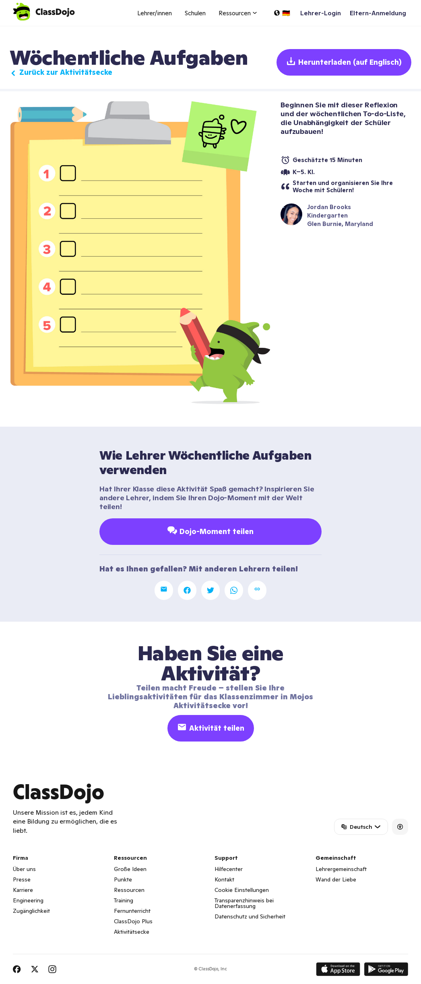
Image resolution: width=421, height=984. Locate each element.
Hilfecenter (229, 869)
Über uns (24, 869)
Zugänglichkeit (31, 910)
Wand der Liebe (336, 879)
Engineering (28, 900)
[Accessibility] (400, 827)
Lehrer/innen (154, 13)
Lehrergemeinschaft (341, 869)
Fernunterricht (132, 910)
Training (123, 900)
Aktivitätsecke (131, 931)
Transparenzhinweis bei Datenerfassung (244, 903)
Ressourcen (129, 890)
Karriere (23, 890)
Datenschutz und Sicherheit (250, 916)
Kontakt (224, 879)
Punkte (123, 879)
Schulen (195, 13)
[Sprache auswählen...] (281, 13)
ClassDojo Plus (133, 921)
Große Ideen (130, 869)
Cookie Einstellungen (242, 890)
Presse (22, 879)
